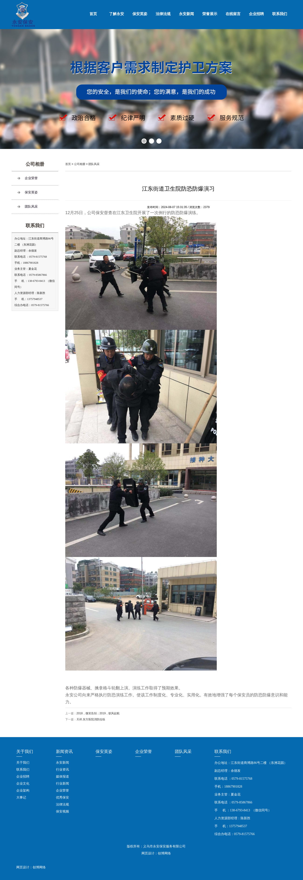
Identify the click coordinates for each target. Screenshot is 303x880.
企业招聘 (256, 14)
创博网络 (39, 867)
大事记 (21, 797)
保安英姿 (139, 14)
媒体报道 (62, 776)
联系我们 (279, 14)
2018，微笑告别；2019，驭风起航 (98, 713)
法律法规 (163, 14)
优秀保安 (62, 797)
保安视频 (62, 811)
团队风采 (31, 206)
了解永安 (116, 14)
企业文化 (22, 783)
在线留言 (233, 14)
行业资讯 (62, 769)
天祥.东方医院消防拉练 (90, 719)
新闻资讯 (64, 751)
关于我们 (24, 751)
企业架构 (22, 790)
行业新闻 (62, 783)
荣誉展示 (209, 14)
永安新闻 (186, 14)
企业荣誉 (31, 178)
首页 (93, 14)
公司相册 (79, 164)
